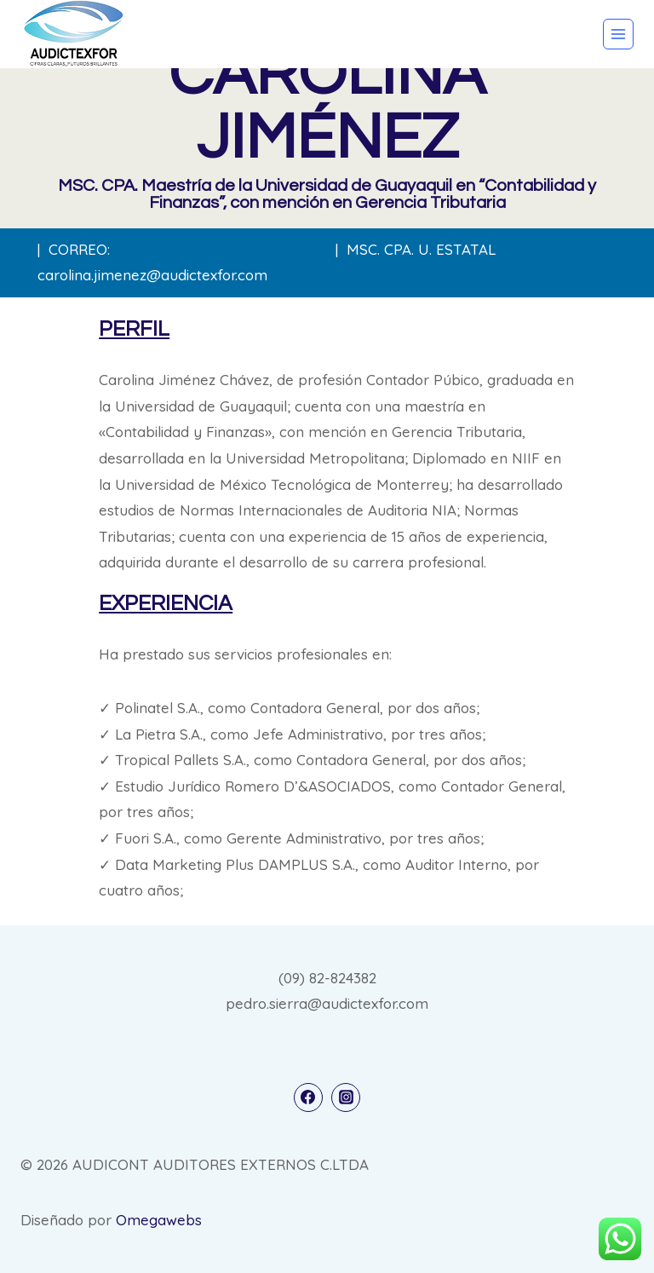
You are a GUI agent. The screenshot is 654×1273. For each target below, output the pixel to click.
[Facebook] (308, 1097)
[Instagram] (345, 1097)
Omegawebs (159, 1220)
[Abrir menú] (618, 34)
